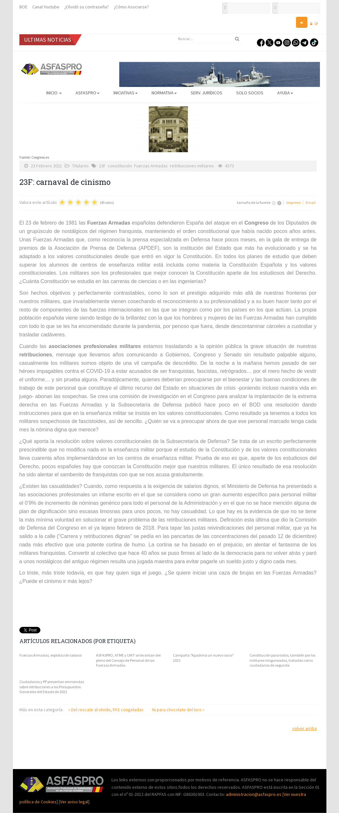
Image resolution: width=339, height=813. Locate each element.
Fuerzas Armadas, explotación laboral (50, 655)
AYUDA (285, 93)
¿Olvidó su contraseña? (86, 7)
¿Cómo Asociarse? (131, 7)
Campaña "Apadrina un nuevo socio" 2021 (203, 658)
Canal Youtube (45, 7)
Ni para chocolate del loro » (178, 710)
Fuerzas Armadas (151, 166)
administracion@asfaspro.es (254, 794)
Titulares (80, 166)
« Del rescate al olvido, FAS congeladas (106, 710)
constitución (120, 166)
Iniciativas (125, 93)
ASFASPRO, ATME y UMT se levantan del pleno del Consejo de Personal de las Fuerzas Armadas (128, 660)
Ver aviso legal (74, 802)
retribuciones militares (192, 166)
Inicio (54, 93)
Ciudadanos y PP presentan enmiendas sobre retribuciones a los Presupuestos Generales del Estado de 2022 (51, 686)
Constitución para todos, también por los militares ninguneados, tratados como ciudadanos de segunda (282, 660)
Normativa (164, 93)
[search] (208, 39)
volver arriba (304, 728)
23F (102, 166)
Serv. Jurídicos (206, 93)
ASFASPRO (88, 93)
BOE (23, 7)
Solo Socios (249, 93)
